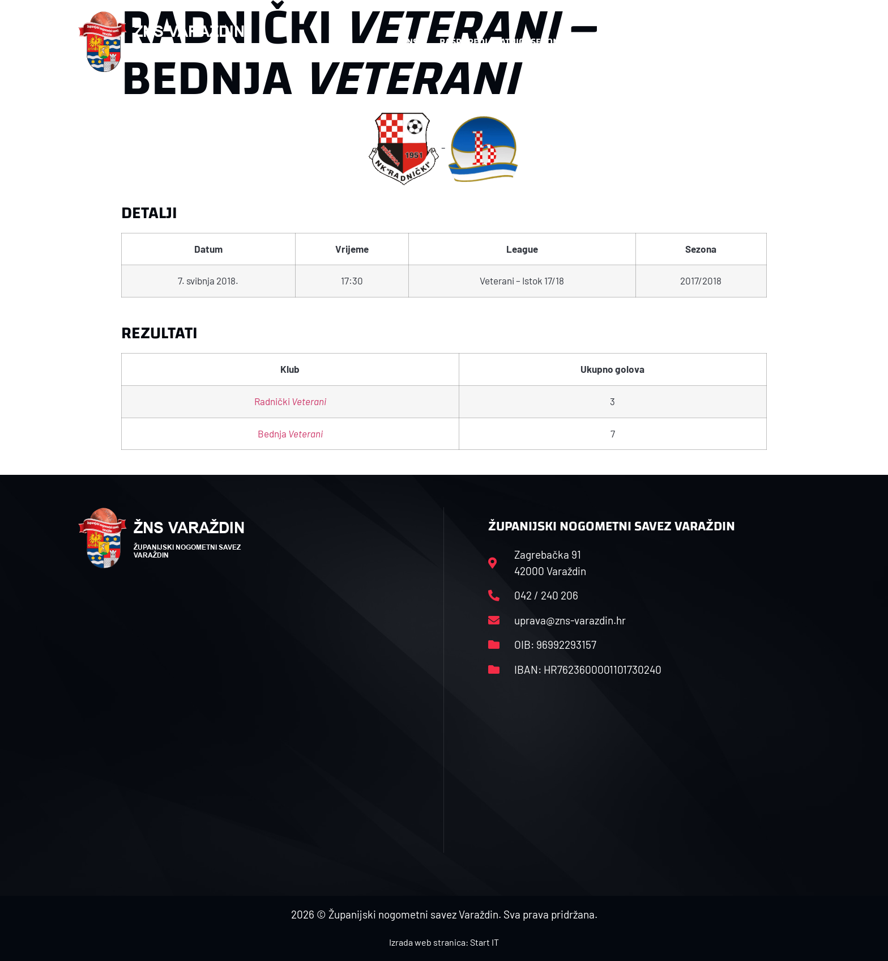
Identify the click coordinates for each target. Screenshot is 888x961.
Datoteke (612, 42)
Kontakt (685, 42)
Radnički (290, 401)
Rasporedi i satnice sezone (501, 41)
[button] (787, 42)
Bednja (290, 433)
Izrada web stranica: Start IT (444, 942)
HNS (409, 41)
